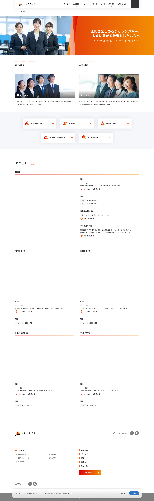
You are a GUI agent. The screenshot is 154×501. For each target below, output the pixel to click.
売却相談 (52, 458)
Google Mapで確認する (90, 189)
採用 (82, 458)
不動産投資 (22, 454)
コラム (103, 4)
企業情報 (83, 450)
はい (134, 493)
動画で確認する (87, 218)
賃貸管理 (21, 461)
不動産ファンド (24, 458)
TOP (16, 11)
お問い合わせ (122, 4)
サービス (20, 450)
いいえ (123, 493)
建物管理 (52, 454)
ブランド (95, 4)
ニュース (85, 4)
